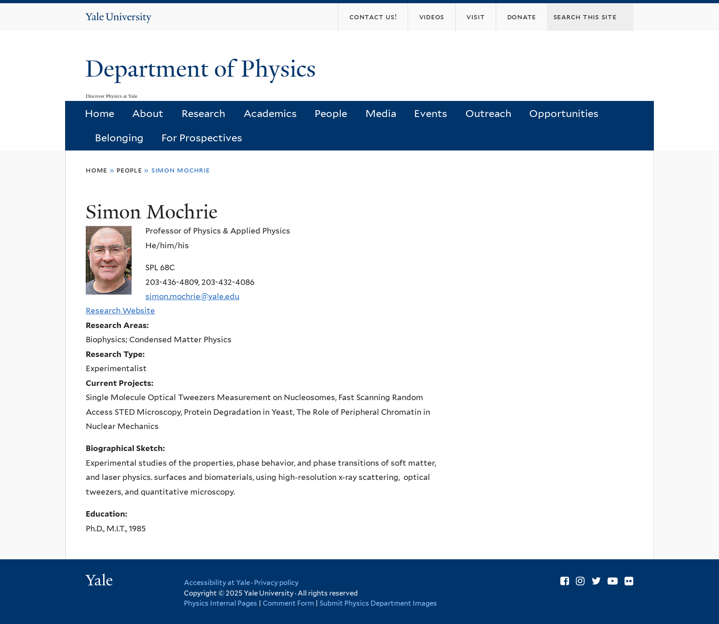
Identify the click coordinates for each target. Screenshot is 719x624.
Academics (270, 113)
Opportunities (563, 113)
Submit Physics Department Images (378, 603)
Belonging (119, 138)
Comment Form (288, 603)
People (331, 113)
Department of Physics (203, 69)
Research (203, 113)
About (147, 113)
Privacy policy (276, 583)
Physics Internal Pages (220, 603)
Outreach (488, 113)
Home (99, 113)
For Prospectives (201, 138)
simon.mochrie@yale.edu (192, 296)
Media (380, 113)
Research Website (120, 310)
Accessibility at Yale (217, 583)
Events (430, 113)
